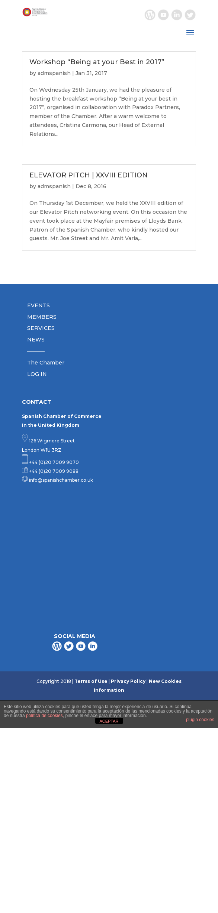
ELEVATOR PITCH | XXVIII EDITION (88, 175)
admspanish (54, 73)
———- (36, 351)
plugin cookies (200, 719)
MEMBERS (42, 317)
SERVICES (41, 328)
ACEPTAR (108, 721)
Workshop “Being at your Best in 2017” (96, 62)
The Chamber (45, 362)
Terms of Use (91, 681)
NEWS (36, 339)
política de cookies (44, 715)
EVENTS (38, 305)
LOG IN (37, 374)
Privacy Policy (128, 681)
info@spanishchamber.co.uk (60, 480)
